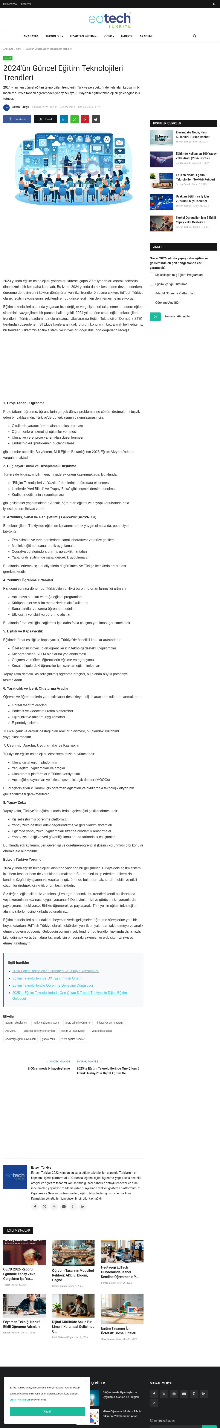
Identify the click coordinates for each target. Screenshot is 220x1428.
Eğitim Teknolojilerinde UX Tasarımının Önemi (47, 978)
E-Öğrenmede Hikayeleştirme (49, 1068)
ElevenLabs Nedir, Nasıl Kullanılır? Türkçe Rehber (193, 135)
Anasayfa (30, 36)
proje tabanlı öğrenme (78, 1022)
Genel (19, 48)
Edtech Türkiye (16, 107)
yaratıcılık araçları (102, 1030)
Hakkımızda (10, 4)
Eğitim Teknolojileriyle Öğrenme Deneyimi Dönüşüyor (52, 985)
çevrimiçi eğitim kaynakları (20, 1039)
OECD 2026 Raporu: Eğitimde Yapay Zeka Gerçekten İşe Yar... (19, 1274)
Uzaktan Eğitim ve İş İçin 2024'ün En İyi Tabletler (192, 199)
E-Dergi (127, 36)
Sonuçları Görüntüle (177, 316)
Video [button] (109, 36)
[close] (86, 1381)
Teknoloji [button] (54, 36)
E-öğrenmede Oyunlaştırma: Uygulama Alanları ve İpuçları (120, 1395)
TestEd (7, 1284)
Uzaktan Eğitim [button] (83, 36)
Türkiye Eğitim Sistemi (46, 1022)
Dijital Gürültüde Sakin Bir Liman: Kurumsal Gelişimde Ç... (73, 1326)
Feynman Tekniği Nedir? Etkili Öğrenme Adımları (21, 1324)
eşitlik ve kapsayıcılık (73, 1030)
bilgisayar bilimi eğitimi (110, 1022)
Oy (155, 316)
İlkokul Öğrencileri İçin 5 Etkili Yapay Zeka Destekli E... (196, 220)
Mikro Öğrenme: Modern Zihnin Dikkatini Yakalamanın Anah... (122, 1414)
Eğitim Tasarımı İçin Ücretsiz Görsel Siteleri (118, 1330)
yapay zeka (48, 1039)
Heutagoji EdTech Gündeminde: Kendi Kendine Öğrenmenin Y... (120, 1272)
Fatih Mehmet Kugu (62, 1337)
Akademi (26, 4)
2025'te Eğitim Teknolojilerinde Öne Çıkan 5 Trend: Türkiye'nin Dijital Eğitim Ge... (107, 1071)
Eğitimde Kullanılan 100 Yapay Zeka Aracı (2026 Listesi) (196, 156)
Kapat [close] (47, 1411)
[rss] (154, 1403)
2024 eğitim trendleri (73, 1039)
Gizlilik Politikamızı (19, 1399)
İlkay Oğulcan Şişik (111, 1339)
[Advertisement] (81, 242)
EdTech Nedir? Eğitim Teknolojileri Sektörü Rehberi (195, 177)
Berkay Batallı (59, 1286)
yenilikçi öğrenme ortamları (39, 1030)
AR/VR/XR (11, 1030)
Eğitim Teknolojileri (16, 1022)
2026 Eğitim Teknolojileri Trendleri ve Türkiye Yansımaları (55, 971)
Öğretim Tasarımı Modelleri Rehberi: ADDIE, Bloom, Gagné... (73, 1275)
